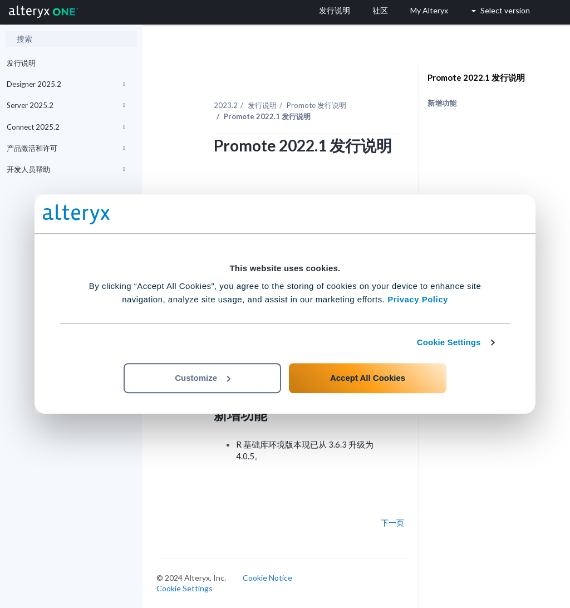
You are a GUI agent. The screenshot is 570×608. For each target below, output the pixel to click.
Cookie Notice (267, 577)
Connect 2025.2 (66, 126)
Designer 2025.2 (66, 84)
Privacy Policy (417, 299)
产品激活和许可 (66, 148)
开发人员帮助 (66, 169)
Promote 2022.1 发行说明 (476, 77)
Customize (202, 378)
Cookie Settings (449, 342)
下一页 (392, 522)
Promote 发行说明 (316, 105)
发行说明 (21, 62)
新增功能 (442, 103)
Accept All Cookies (367, 378)
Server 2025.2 (66, 105)
